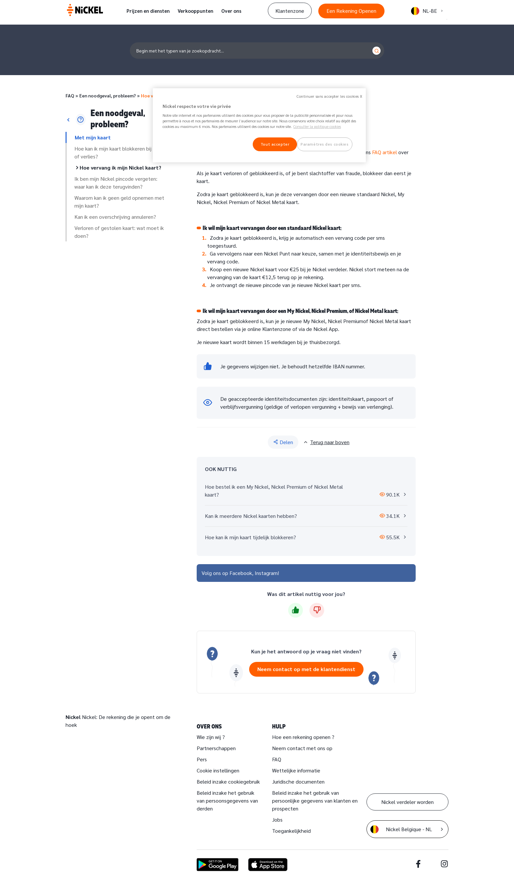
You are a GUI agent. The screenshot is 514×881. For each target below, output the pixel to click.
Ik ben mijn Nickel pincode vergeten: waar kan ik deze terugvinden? (115, 182)
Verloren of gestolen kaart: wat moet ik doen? (119, 231)
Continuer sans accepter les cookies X (330, 96)
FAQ (70, 95)
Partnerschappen (216, 748)
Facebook (240, 572)
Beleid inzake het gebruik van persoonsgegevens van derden (227, 800)
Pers (202, 759)
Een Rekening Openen (351, 10)
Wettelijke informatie (296, 770)
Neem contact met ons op (302, 748)
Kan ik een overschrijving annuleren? (115, 216)
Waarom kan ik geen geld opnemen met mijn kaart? (119, 201)
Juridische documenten (298, 781)
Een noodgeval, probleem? (107, 95)
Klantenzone (289, 10)
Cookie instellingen (218, 770)
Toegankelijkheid (291, 830)
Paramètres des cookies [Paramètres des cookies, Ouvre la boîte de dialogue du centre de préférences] (325, 144)
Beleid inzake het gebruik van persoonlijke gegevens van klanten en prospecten (315, 800)
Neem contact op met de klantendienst (306, 669)
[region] (259, 125)
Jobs (277, 819)
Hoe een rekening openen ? (303, 736)
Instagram (266, 572)
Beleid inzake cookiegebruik (228, 781)
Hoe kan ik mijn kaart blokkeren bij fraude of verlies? (121, 152)
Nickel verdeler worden (407, 801)
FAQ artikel (384, 152)
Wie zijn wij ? (211, 736)
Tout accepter (275, 144)
